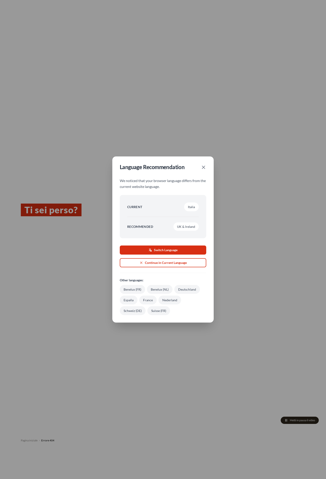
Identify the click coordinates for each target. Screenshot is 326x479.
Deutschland (187, 289)
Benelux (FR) (132, 289)
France (148, 300)
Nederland (169, 300)
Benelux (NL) (160, 289)
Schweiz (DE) (133, 311)
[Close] (203, 167)
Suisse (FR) (158, 311)
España (129, 300)
